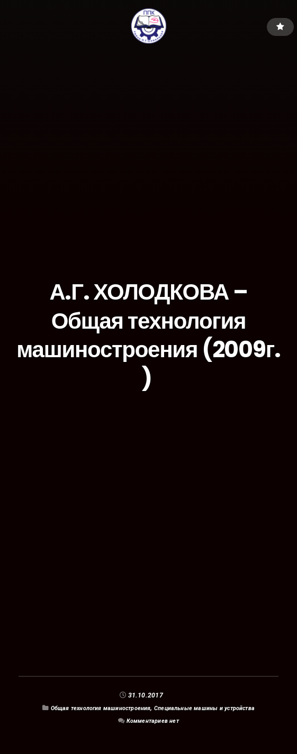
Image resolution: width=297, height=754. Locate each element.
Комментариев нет (153, 720)
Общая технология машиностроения (93, 708)
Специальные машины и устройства (212, 708)
